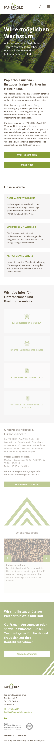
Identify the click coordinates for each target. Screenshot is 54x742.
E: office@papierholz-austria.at (18, 712)
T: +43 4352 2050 (11, 708)
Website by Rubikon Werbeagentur (31, 740)
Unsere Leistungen (27, 154)
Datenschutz (22, 735)
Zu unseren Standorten (27, 484)
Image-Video (26, 164)
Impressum (9, 735)
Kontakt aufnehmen (27, 653)
